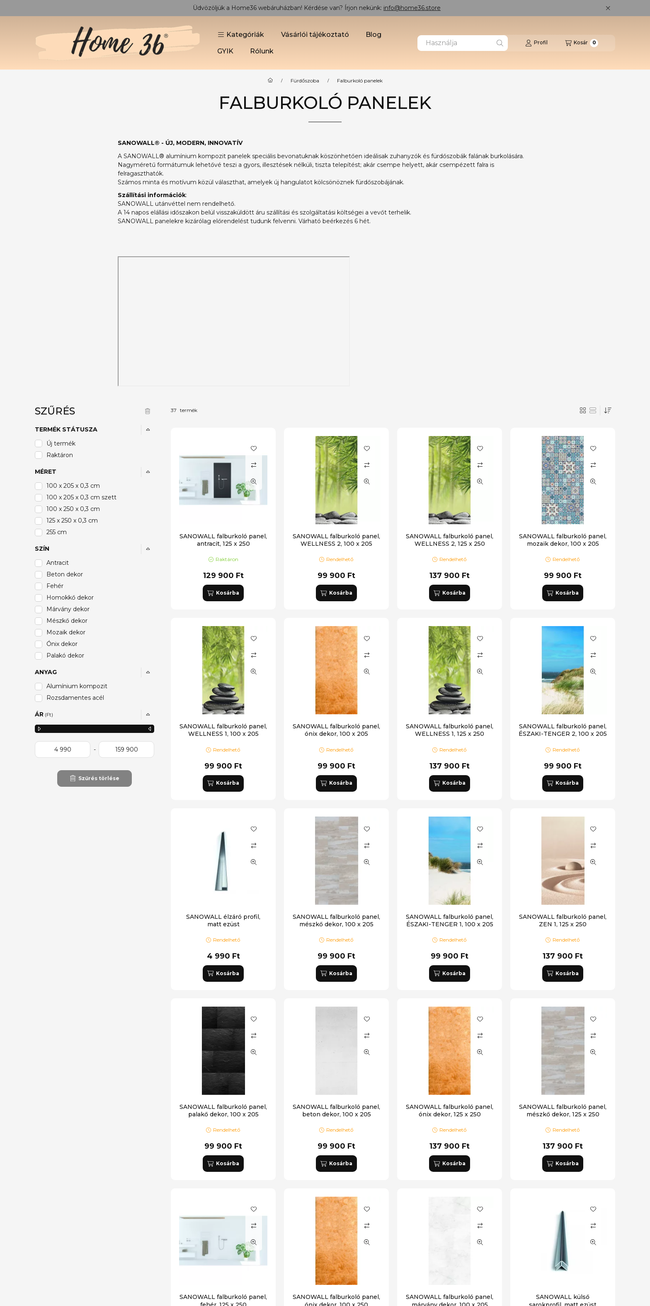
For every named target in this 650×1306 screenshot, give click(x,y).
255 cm (56, 532)
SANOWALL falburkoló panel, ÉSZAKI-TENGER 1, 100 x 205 (449, 920)
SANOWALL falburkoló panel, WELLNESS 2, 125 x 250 (449, 540)
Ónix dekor (62, 644)
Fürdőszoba (305, 81)
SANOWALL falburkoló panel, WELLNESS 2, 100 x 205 (336, 540)
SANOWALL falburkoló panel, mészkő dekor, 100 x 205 (336, 920)
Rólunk (262, 51)
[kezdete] (62, 749)
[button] (241, 35)
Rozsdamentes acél (75, 697)
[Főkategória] (270, 81)
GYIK (225, 51)
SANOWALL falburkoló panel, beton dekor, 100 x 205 (336, 1110)
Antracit (57, 562)
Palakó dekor (65, 655)
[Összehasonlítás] (253, 465)
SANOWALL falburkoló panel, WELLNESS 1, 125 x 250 (449, 730)
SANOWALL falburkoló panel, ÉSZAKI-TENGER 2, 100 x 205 (563, 730)
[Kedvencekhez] (253, 448)
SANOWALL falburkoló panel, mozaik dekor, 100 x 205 (562, 540)
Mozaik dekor (65, 632)
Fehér (54, 586)
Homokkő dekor (70, 597)
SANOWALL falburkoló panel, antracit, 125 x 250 (223, 540)
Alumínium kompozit (76, 686)
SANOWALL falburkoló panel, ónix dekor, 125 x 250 (449, 1110)
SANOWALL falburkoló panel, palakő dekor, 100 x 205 (223, 1110)
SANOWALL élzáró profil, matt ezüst (223, 920)
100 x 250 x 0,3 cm (73, 509)
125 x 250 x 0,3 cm (72, 520)
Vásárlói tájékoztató (315, 35)
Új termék (60, 443)
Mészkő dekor (66, 620)
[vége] (126, 749)
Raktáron (59, 455)
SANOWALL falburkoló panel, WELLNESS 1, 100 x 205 (223, 730)
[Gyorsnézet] (253, 481)
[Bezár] (608, 8)
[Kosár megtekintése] (582, 43)
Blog (373, 35)
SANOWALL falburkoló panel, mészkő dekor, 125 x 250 (562, 1110)
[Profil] (536, 43)
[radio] (593, 410)
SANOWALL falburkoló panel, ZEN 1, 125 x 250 (562, 920)
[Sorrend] (607, 410)
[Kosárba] (223, 593)
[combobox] (462, 43)
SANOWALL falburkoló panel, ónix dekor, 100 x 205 (336, 730)
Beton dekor (64, 574)
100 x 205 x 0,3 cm (73, 485)
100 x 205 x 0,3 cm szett (81, 497)
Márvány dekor (68, 609)
